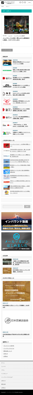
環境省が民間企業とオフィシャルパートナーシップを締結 (21, 62)
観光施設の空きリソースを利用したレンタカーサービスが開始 (21, 86)
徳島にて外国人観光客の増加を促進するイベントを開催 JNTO (21, 70)
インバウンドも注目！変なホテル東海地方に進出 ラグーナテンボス (16, 39)
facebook (25, 2)
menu (29, 2)
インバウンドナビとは (9, 348)
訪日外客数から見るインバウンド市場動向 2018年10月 (21, 270)
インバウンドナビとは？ (7, 377)
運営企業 (3, 384)
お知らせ (6, 353)
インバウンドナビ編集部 (19, 35)
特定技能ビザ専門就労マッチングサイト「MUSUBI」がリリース (21, 101)
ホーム (2, 363)
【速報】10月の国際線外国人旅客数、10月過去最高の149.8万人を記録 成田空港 (21, 262)
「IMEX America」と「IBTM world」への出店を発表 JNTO (20, 125)
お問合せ (6, 356)
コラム (2, 370)
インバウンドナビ (10, 392)
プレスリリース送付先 (9, 345)
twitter (23, 2)
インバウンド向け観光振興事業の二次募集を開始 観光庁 (21, 117)
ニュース (10, 35)
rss (20, 2)
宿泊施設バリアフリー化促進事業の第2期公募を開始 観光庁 (21, 78)
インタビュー (4, 373)
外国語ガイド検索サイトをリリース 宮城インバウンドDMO (21, 133)
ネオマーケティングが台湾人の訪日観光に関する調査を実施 (21, 94)
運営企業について (8, 351)
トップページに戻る (7, 50)
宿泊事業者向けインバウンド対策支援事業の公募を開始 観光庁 (21, 109)
